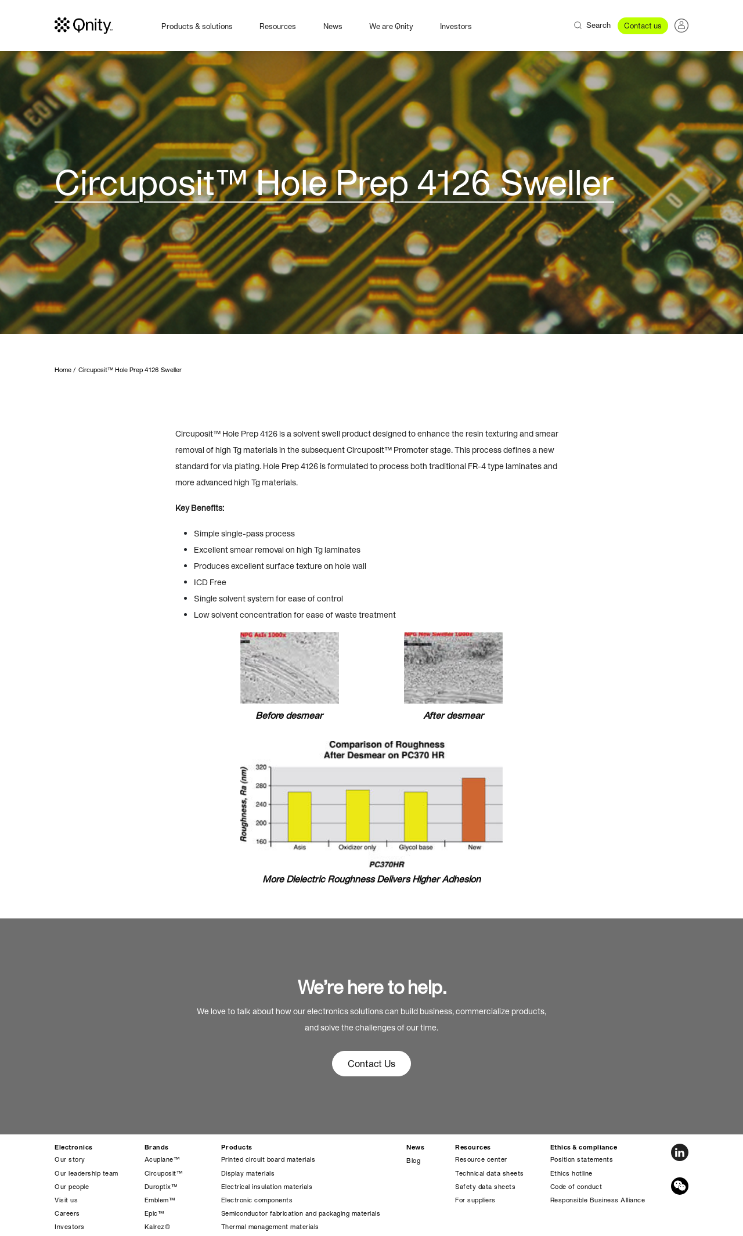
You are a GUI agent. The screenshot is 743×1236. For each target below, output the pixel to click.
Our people (72, 1186)
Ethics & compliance (584, 1147)
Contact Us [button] (371, 1063)
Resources (277, 26)
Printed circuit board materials (268, 1159)
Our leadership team (86, 1173)
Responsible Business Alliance (597, 1200)
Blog (413, 1160)
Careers (67, 1213)
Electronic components (257, 1200)
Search (598, 25)
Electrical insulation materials (267, 1186)
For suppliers (475, 1200)
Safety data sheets (485, 1186)
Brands (157, 1147)
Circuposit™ (164, 1173)
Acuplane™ (162, 1159)
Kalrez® (158, 1226)
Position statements (582, 1159)
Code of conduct (576, 1186)
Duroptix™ (161, 1186)
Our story (70, 1159)
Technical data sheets (489, 1173)
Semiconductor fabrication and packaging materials (301, 1213)
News (332, 26)
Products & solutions (197, 26)
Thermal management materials (270, 1226)
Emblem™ (160, 1200)
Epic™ (154, 1213)
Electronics (74, 1147)
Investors (456, 26)
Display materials (248, 1173)
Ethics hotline (571, 1173)
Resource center (481, 1159)
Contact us (643, 25)
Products (237, 1147)
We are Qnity (391, 26)
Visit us (66, 1200)
